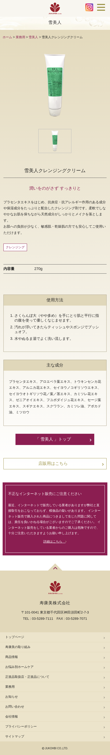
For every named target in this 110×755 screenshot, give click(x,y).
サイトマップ (14, 736)
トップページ (14, 637)
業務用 (20, 37)
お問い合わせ (14, 706)
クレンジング (15, 247)
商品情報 (11, 657)
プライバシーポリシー (21, 726)
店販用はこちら (53, 463)
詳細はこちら (54, 541)
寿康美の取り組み (17, 647)
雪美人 (33, 37)
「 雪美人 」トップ (53, 439)
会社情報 (11, 716)
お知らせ (11, 696)
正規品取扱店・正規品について (27, 677)
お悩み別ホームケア (19, 667)
